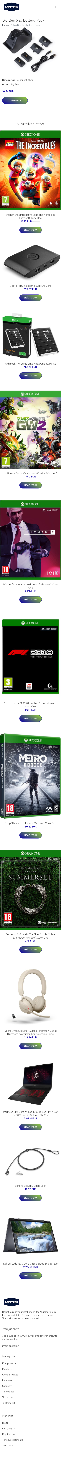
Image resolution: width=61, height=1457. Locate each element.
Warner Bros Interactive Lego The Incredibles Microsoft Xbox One (31, 216)
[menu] (56, 7)
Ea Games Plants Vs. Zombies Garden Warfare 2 (31, 473)
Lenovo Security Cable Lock (30, 1185)
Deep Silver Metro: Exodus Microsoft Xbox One (30, 823)
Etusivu (6, 25)
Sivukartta (7, 1445)
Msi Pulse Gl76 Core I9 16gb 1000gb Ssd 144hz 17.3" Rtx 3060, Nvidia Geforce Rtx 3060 (30, 1113)
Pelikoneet (21, 79)
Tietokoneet (8, 1391)
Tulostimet (7, 1397)
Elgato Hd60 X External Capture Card (30, 285)
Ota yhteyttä (8, 1428)
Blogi (5, 1422)
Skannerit (7, 1385)
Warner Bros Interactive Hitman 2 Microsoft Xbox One (30, 586)
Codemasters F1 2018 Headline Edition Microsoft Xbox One (30, 705)
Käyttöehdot (9, 1434)
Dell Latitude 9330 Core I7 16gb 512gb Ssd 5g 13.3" (30, 1263)
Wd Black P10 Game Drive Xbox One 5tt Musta (30, 363)
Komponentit (9, 1363)
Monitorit (7, 1369)
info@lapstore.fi (10, 1345)
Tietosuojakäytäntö (12, 1439)
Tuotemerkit (8, 1402)
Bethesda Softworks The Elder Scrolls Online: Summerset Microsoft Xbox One (30, 936)
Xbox (30, 79)
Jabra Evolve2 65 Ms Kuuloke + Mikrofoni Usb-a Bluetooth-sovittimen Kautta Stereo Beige (31, 1032)
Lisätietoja (14, 100)
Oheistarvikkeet (10, 1374)
